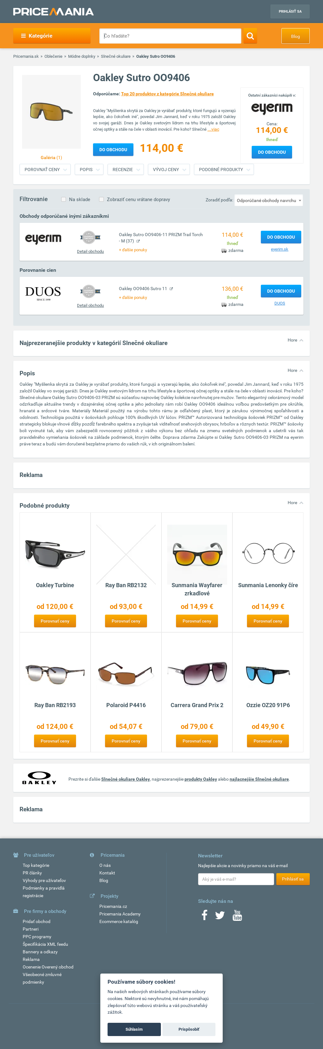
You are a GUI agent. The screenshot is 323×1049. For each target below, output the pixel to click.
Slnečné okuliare (116, 56)
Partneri (30, 929)
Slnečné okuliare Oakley (125, 779)
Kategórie (36, 36)
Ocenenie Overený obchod (48, 966)
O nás (105, 865)
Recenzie (123, 169)
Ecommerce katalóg (118, 921)
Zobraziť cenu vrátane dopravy (138, 199)
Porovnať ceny (42, 169)
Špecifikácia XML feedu (45, 944)
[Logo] (271, 108)
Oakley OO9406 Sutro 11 (143, 288)
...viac (213, 129)
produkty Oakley (201, 779)
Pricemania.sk (26, 56)
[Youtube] (237, 917)
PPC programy (37, 936)
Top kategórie (36, 865)
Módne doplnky (81, 56)
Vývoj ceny (166, 169)
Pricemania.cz (113, 906)
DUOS (279, 303)
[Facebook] (204, 917)
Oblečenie (53, 56)
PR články (32, 872)
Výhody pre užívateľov (44, 880)
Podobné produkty (221, 169)
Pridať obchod (36, 921)
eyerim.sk (279, 249)
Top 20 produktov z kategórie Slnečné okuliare (167, 93)
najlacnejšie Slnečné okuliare (259, 779)
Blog (295, 36)
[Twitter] (220, 917)
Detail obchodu (90, 251)
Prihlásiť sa (290, 11)
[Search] (250, 35)
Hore (292, 340)
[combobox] (268, 200)
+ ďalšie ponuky (133, 249)
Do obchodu (272, 152)
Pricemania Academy (120, 913)
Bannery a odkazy (40, 951)
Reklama (31, 959)
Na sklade (79, 199)
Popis (86, 169)
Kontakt (107, 872)
